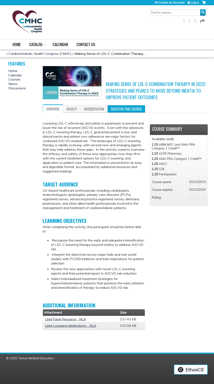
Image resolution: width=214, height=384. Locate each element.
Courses (14, 79)
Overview (52, 109)
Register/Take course (126, 109)
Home (17, 44)
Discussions (17, 88)
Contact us (85, 44)
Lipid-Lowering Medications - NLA (70, 326)
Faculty (71, 109)
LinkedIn (196, 20)
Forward (202, 20)
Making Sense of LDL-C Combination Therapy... (110, 53)
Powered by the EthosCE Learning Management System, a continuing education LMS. (191, 370)
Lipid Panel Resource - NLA (65, 319)
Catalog (35, 44)
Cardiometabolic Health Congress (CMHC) (40, 53)
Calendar (60, 44)
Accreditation (94, 109)
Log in (195, 2)
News (12, 84)
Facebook (185, 20)
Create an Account (171, 2)
